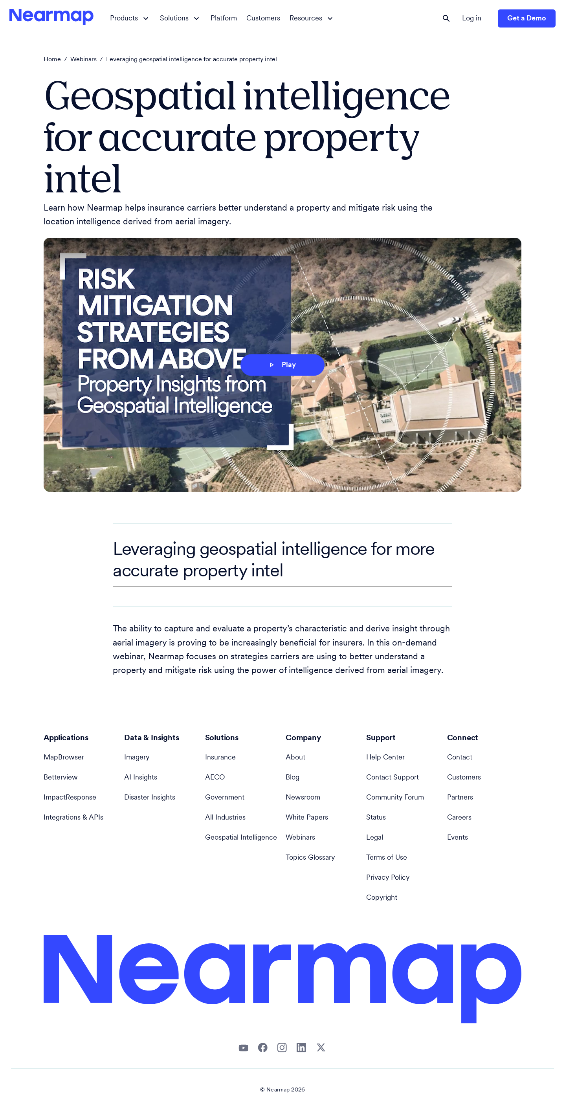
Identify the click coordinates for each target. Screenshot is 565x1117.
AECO (215, 777)
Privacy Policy (387, 878)
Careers (459, 818)
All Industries (225, 818)
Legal (374, 838)
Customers (263, 18)
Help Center (385, 757)
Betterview (61, 777)
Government (224, 798)
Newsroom (303, 798)
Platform (224, 18)
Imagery (136, 757)
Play (282, 365)
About (295, 757)
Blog (292, 777)
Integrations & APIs (73, 818)
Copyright (381, 898)
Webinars (83, 60)
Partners (460, 798)
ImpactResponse (70, 798)
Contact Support (392, 777)
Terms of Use (386, 858)
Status (376, 818)
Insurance (220, 757)
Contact (459, 757)
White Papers (307, 818)
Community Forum (395, 798)
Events (457, 838)
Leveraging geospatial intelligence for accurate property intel (191, 60)
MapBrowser (64, 757)
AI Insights (140, 777)
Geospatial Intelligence (241, 838)
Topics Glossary (310, 858)
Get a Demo (526, 18)
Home (52, 60)
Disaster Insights (149, 798)
